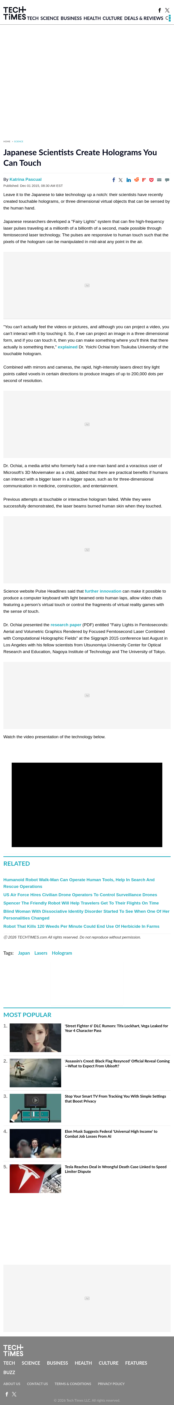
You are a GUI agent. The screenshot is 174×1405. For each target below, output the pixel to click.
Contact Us (37, 1384)
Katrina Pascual (25, 179)
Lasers (40, 953)
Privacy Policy (111, 1384)
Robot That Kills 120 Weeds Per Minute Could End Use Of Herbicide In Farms (81, 926)
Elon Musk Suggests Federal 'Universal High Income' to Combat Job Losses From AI (111, 1134)
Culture (113, 18)
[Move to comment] (167, 180)
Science (49, 18)
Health (92, 18)
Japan (24, 953)
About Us (11, 1384)
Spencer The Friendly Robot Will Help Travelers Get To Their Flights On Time (81, 903)
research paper (66, 624)
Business (71, 18)
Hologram (62, 953)
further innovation (103, 591)
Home (6, 141)
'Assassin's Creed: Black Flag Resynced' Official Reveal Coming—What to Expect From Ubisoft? (117, 1063)
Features (136, 1363)
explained (68, 347)
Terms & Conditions (73, 1384)
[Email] (159, 180)
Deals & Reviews (143, 18)
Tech (33, 18)
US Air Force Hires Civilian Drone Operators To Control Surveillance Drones (80, 894)
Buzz (9, 1372)
